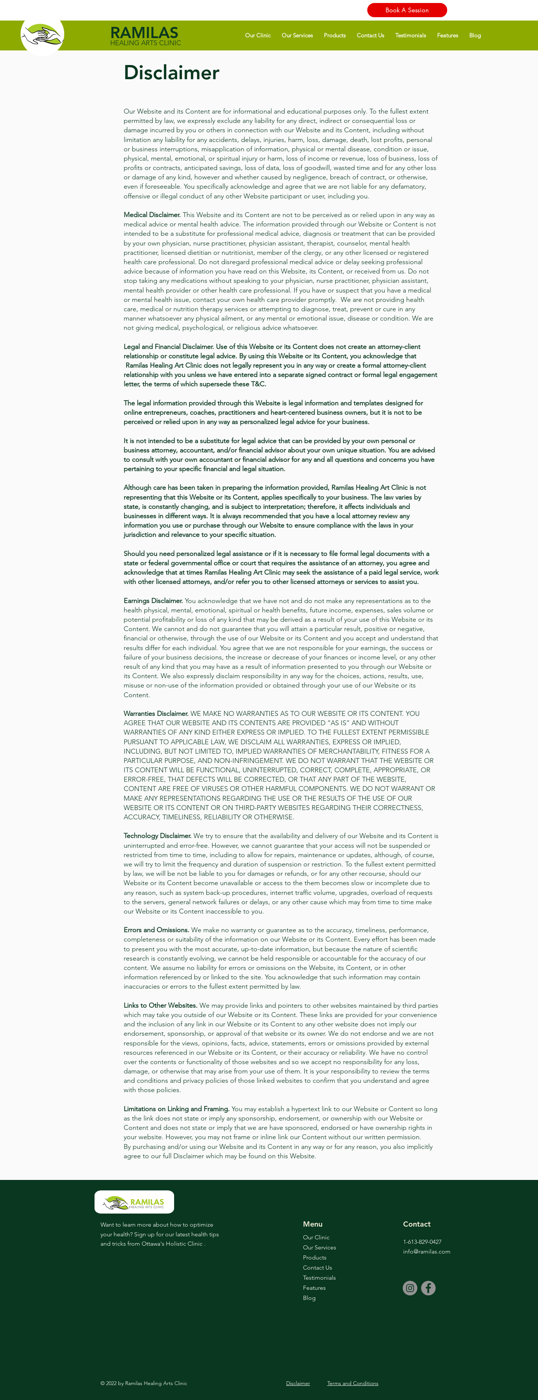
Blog (309, 1297)
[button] (257, 35)
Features (314, 1287)
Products (315, 1257)
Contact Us (317, 1267)
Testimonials (319, 1277)
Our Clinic (316, 1237)
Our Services (319, 1247)
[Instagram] (410, 1288)
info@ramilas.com (427, 1251)
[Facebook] (428, 1288)
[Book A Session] (407, 10)
